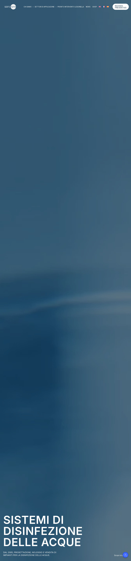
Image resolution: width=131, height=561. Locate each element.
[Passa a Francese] (104, 6)
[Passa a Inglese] (100, 6)
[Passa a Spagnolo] (108, 6)
